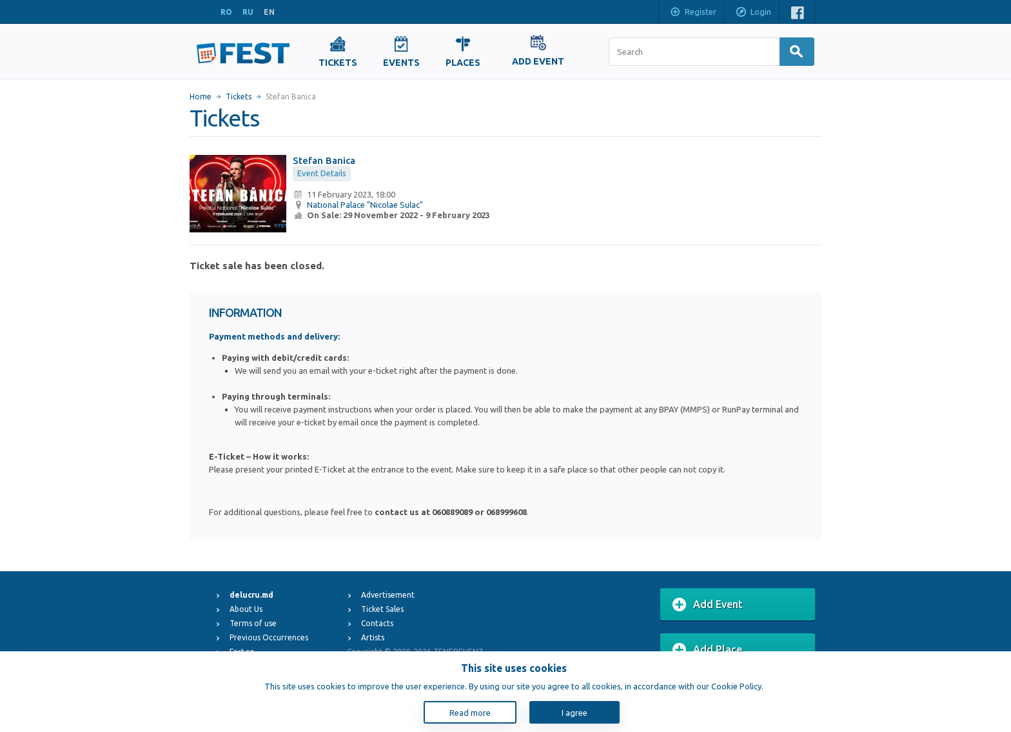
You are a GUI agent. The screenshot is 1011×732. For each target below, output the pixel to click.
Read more (470, 712)
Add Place (707, 650)
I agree (574, 712)
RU (247, 12)
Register (692, 12)
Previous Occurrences (269, 637)
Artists (372, 637)
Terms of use (253, 623)
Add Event (707, 605)
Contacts (377, 623)
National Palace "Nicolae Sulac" (365, 204)
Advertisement (388, 595)
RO (226, 12)
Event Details (321, 173)
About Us (246, 609)
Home (200, 96)
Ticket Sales (382, 609)
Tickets (238, 96)
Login (753, 12)
